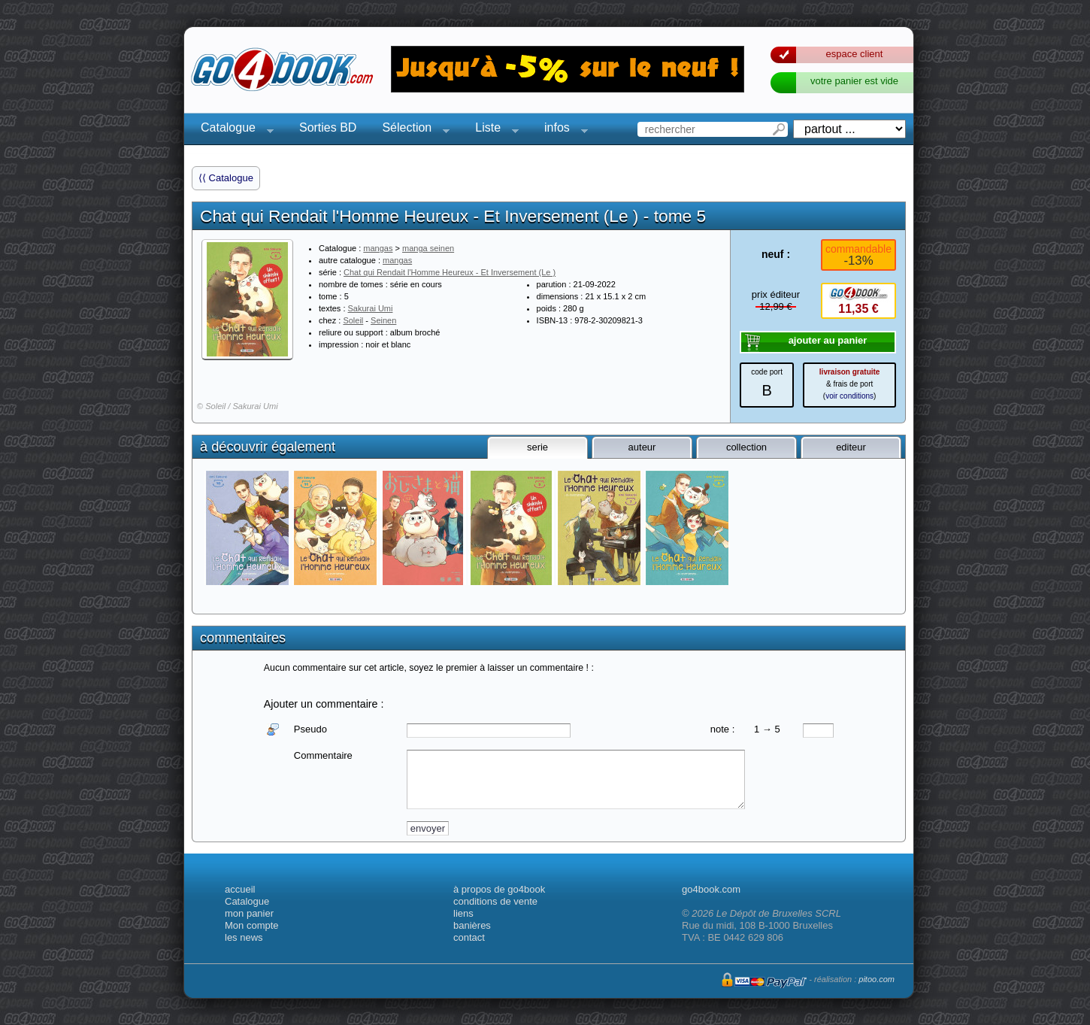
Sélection (411, 129)
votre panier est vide (854, 80)
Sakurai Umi (370, 308)
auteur (642, 447)
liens (463, 913)
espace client (854, 53)
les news (244, 937)
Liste (492, 129)
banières (472, 925)
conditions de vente (495, 901)
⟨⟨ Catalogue (225, 177)
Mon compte (252, 925)
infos (561, 129)
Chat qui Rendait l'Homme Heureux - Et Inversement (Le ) (450, 272)
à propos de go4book (499, 889)
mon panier (249, 913)
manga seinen (428, 248)
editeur (851, 447)
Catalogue (233, 129)
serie (537, 447)
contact (469, 937)
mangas (377, 248)
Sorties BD (327, 127)
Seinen (383, 320)
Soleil (353, 320)
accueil (240, 889)
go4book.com (711, 889)
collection (746, 447)
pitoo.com (876, 979)
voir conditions (849, 396)
